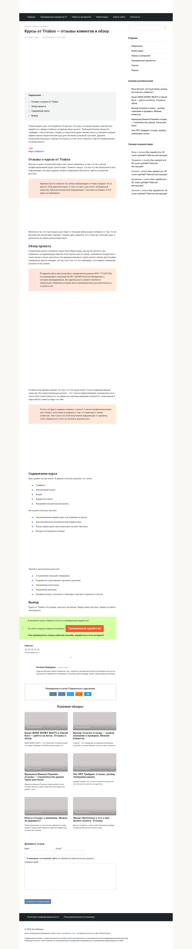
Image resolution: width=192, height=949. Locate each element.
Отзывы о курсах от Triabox (44, 101)
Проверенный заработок (143, 60)
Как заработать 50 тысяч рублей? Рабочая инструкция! (148, 163)
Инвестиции (102, 17)
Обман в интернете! (81, 17)
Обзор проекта (38, 106)
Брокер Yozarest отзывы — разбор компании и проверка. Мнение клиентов (93, 735)
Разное (134, 65)
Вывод (34, 115)
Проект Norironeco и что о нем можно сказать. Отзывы (91, 819)
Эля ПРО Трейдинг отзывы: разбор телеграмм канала (94, 775)
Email (59, 848)
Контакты (135, 17)
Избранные (136, 46)
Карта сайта (119, 17)
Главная (31, 17)
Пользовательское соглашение (79, 917)
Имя (27, 848)
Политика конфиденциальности (43, 917)
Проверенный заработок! (84, 628)
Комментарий (31, 862)
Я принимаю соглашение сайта (42, 858)
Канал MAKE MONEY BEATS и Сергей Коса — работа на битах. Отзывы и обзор (46, 735)
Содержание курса (40, 111)
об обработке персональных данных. (59, 858)
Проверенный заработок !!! (53, 17)
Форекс (135, 70)
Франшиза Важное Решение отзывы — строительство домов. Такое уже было (45, 777)
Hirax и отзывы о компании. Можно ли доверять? (46, 819)
